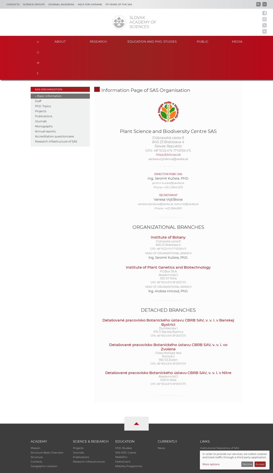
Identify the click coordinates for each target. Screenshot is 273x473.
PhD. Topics (43, 73)
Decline (247, 464)
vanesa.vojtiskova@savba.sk (168, 126)
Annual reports (45, 99)
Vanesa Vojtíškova (168, 167)
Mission (35, 415)
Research (98, 41)
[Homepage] (119, 22)
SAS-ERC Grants (125, 420)
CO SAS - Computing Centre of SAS (78, 468)
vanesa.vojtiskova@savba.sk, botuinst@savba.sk (168, 171)
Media (237, 41)
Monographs (44, 94)
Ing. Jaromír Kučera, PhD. (168, 146)
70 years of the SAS (119, 4)
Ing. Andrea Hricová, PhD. (168, 259)
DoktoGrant (122, 429)
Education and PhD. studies (152, 41)
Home (38, 41)
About (60, 41)
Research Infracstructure (89, 429)
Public (202, 41)
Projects (40, 79)
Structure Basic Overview (47, 420)
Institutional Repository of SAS (219, 415)
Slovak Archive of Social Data (218, 420)
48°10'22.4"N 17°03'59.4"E (172, 118)
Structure (37, 424)
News (161, 415)
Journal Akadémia (61, 4)
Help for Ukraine (90, 4)
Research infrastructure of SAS (56, 109)
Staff (38, 68)
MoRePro (121, 424)
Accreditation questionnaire (54, 104)
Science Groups (34, 4)
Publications (43, 84)
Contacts (13, 4)
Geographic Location (44, 433)
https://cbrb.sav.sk (168, 122)
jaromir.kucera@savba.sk (168, 150)
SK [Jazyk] (264, 4)
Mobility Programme (128, 433)
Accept (260, 464)
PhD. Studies (123, 415)
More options (210, 464)
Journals (41, 89)
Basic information (49, 63)
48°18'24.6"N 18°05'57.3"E (171, 249)
